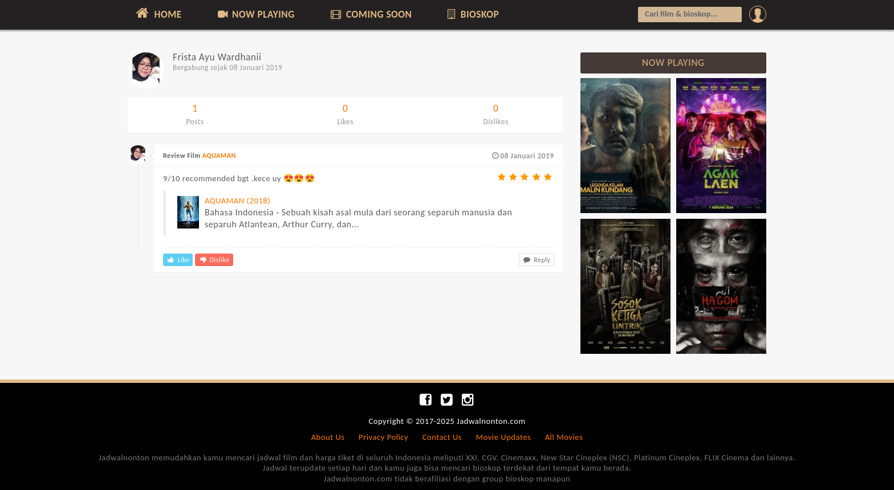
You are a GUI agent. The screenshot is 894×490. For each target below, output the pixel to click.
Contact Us (442, 437)
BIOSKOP (472, 14)
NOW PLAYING (255, 14)
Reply (536, 260)
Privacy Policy (383, 437)
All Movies (564, 437)
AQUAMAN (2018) (237, 200)
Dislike (213, 260)
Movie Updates (503, 437)
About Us (328, 437)
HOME (157, 13)
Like (177, 260)
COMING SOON (370, 14)
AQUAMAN (219, 156)
